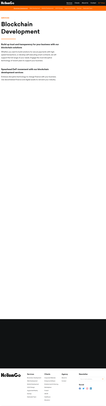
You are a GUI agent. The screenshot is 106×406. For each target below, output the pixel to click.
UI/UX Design (59, 8)
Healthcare (47, 392)
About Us (85, 3)
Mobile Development (47, 8)
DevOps (79, 8)
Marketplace (47, 382)
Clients (77, 3)
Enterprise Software (49, 376)
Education (47, 395)
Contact (93, 3)
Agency (65, 369)
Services (69, 3)
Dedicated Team (87, 8)
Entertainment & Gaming (51, 379)
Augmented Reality (70, 8)
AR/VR (46, 388)
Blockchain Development (21, 8)
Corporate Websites (50, 372)
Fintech (46, 385)
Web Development (35, 8)
